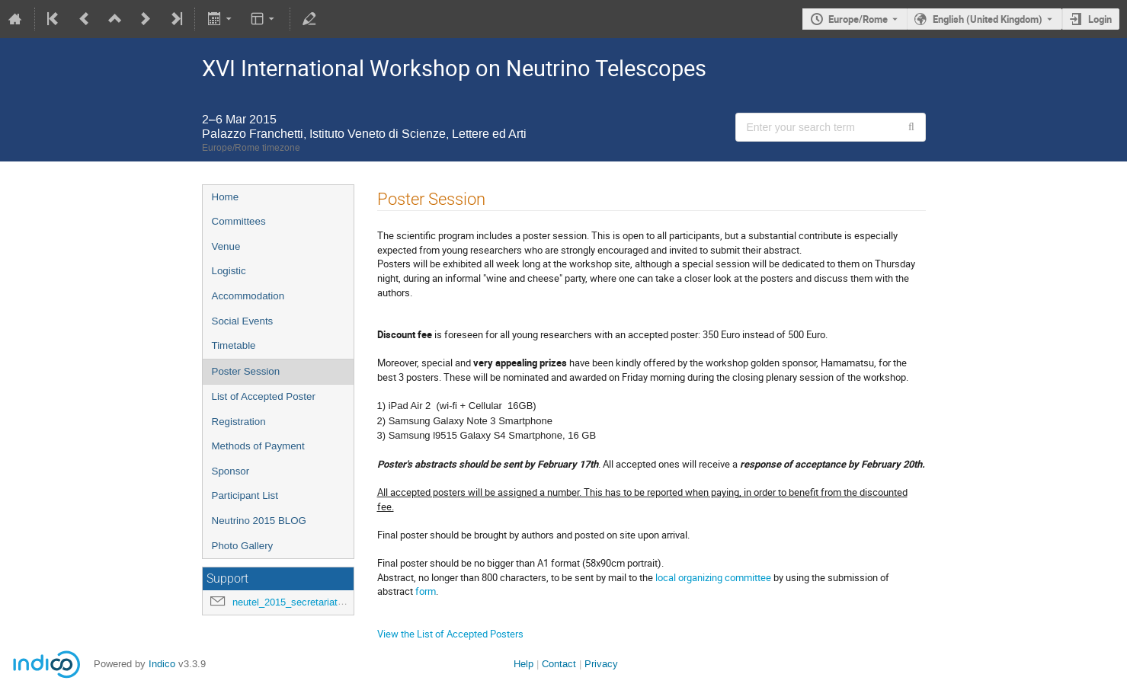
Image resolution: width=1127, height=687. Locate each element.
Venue (226, 246)
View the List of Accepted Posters (450, 634)
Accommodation (248, 296)
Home (225, 197)
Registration (239, 421)
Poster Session (246, 371)
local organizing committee (713, 577)
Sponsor (231, 471)
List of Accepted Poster (263, 396)
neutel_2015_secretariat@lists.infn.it (312, 602)
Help (523, 663)
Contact (559, 663)
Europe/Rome (858, 19)
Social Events (243, 321)
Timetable (234, 345)
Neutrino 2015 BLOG (259, 520)
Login (1100, 19)
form (425, 591)
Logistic (229, 270)
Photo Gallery (243, 545)
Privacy (601, 663)
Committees (239, 221)
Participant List (245, 495)
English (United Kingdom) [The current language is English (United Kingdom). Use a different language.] (987, 19)
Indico (162, 663)
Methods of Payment (258, 446)
